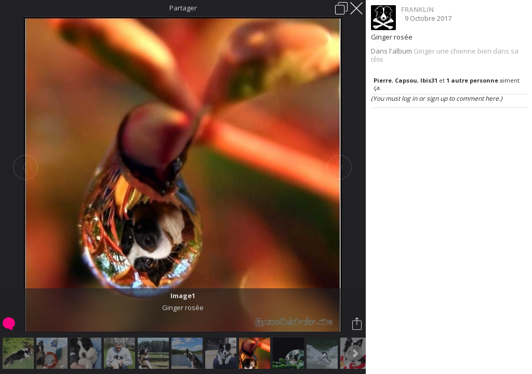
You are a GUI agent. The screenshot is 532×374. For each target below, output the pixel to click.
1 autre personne (472, 80)
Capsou (406, 80)
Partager (183, 7)
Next (355, 353)
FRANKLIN (417, 9)
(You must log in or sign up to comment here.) (436, 98)
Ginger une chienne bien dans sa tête (444, 55)
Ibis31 (428, 80)
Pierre (383, 80)
